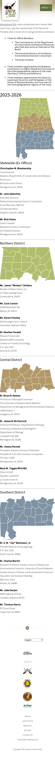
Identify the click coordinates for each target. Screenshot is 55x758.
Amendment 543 (8, 24)
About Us (27, 725)
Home (28, 716)
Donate (27, 730)
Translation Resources (27, 739)
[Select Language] (33, 640)
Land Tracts (27, 720)
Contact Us (27, 734)
